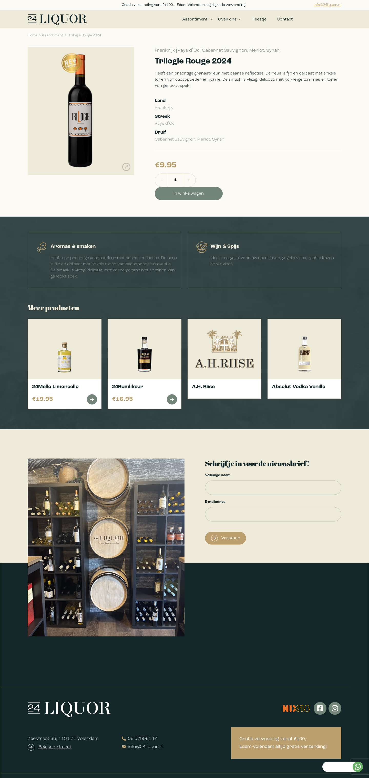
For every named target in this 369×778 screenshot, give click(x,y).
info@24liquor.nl (327, 5)
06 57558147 (139, 726)
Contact (285, 20)
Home (32, 37)
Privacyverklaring (176, 770)
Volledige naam (218, 463)
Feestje (259, 20)
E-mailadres (215, 490)
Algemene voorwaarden (129, 770)
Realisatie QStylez (324, 770)
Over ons (225, 20)
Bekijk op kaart (54, 735)
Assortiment (189, 20)
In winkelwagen (227, 182)
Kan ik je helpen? (336, 694)
